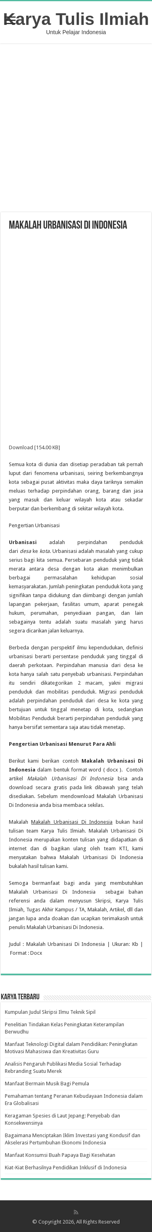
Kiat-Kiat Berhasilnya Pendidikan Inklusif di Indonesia (66, 1167)
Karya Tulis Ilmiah (76, 19)
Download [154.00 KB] (34, 447)
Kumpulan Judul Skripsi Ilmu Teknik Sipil (50, 1012)
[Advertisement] (76, 128)
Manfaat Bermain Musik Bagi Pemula (47, 1084)
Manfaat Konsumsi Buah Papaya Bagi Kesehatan (60, 1155)
